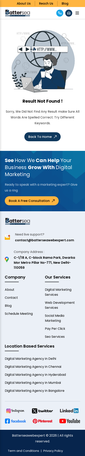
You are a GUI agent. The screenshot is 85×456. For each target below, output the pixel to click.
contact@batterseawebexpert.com (44, 240)
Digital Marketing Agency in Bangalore (34, 390)
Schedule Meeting (19, 313)
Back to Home (42, 136)
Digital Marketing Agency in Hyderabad (35, 374)
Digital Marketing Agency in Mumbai (33, 382)
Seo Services (55, 336)
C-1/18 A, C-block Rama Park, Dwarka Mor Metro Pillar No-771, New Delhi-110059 (44, 262)
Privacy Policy (53, 451)
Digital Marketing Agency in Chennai (33, 366)
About (9, 289)
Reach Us (46, 3)
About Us (24, 3)
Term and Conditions (23, 451)
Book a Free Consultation (32, 200)
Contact (11, 297)
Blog (65, 3)
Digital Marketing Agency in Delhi (30, 358)
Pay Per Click (55, 328)
